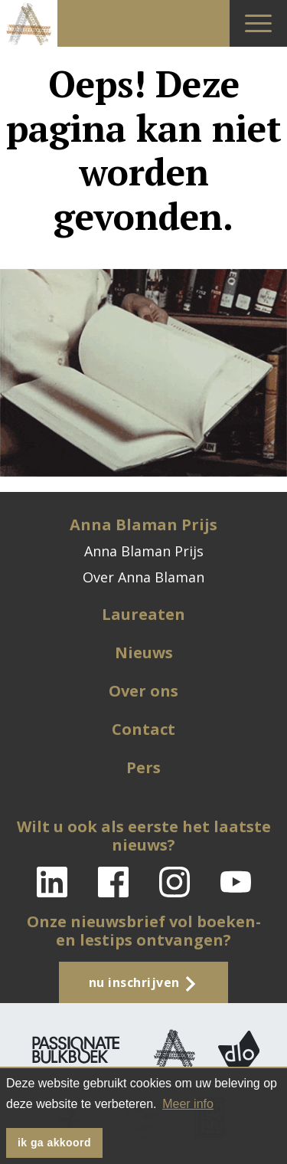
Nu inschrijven (144, 983)
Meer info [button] (188, 1103)
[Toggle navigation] (258, 23)
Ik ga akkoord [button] (54, 1142)
